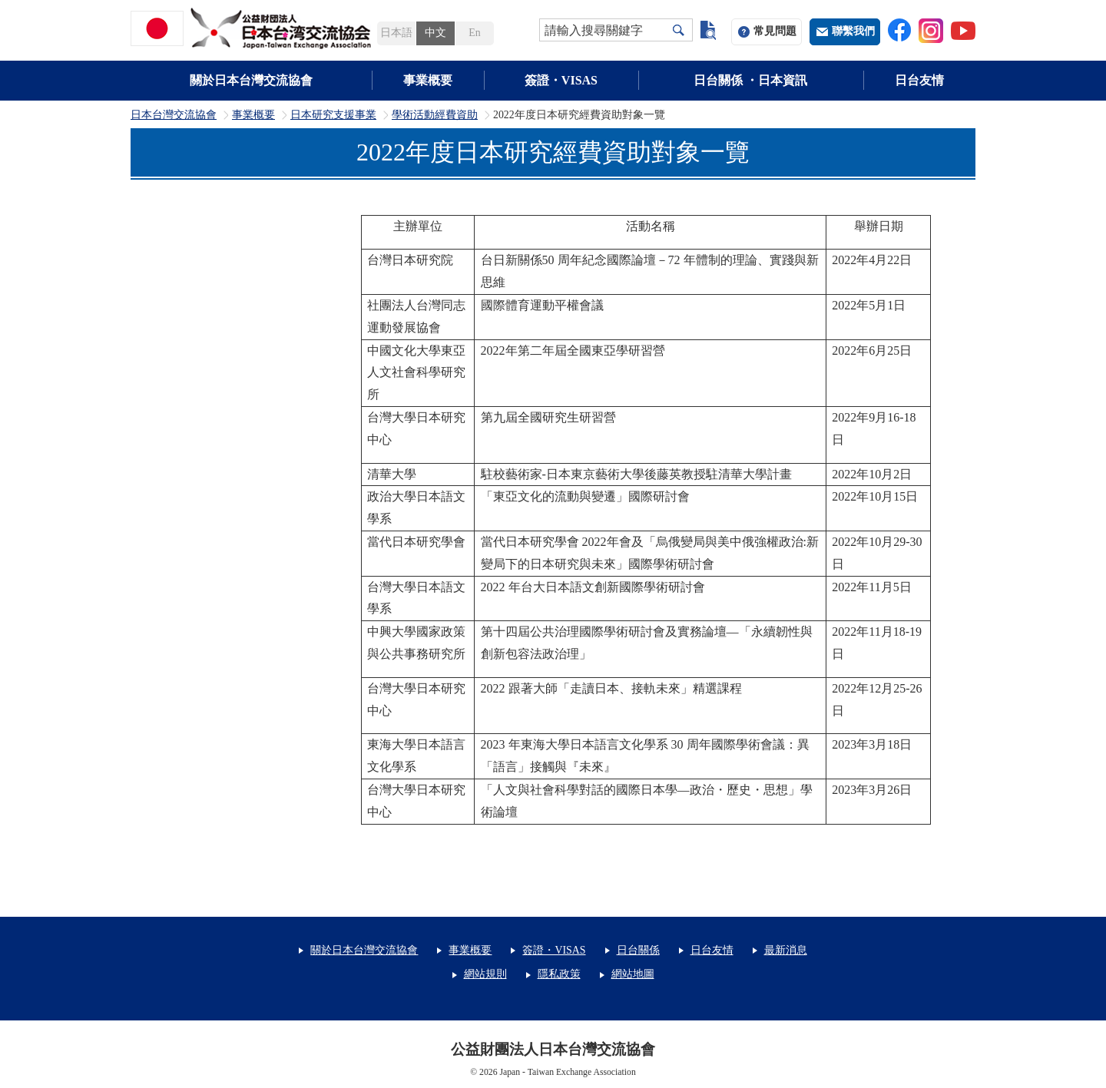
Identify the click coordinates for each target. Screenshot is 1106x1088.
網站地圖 (632, 974)
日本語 (396, 32)
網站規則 (485, 974)
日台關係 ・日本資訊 (750, 80)
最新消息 (785, 950)
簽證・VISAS (561, 80)
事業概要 (427, 80)
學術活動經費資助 (435, 115)
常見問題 (774, 31)
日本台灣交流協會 (174, 115)
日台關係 (638, 950)
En (474, 32)
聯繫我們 (853, 31)
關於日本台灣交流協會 (251, 80)
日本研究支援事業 (333, 115)
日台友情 (919, 80)
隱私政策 (559, 974)
